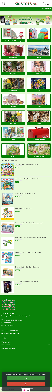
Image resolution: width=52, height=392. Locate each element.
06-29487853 (46, 9)
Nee (26, 384)
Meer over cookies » (27, 388)
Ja (26, 378)
